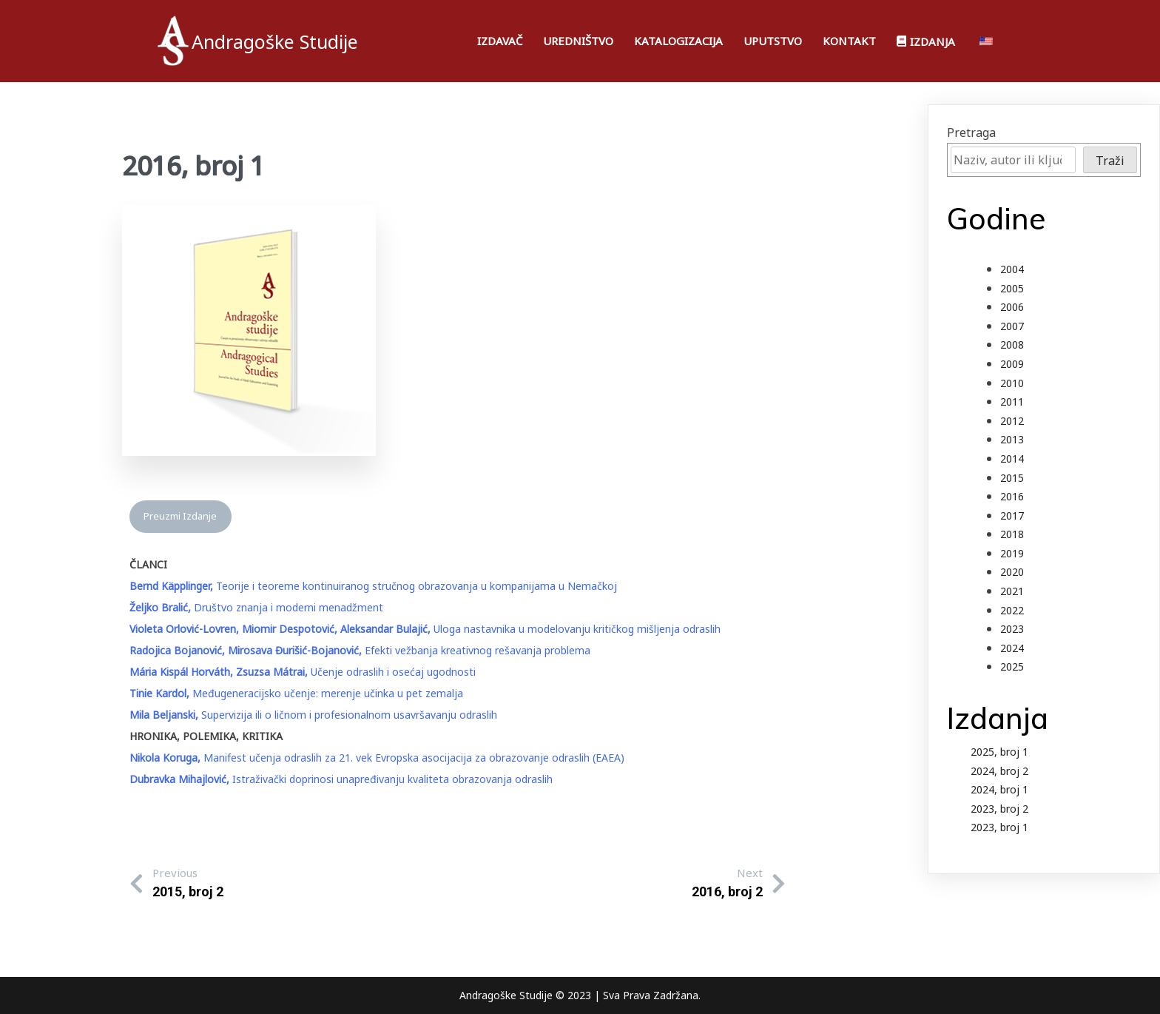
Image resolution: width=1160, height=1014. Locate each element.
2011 (1012, 401)
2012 (1012, 421)
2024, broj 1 (999, 789)
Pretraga (971, 132)
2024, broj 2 (999, 771)
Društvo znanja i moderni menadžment (256, 607)
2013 (1012, 439)
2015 (1012, 478)
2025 (1012, 666)
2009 (1012, 364)
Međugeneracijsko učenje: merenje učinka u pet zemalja (296, 693)
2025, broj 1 (999, 752)
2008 (1012, 345)
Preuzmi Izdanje (180, 516)
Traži (1110, 160)
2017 (1012, 515)
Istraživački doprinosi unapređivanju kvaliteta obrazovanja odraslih (341, 779)
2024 (1012, 648)
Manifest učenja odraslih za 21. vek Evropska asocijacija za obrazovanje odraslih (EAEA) (376, 758)
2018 (1012, 534)
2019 (1012, 553)
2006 (1012, 307)
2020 (1012, 572)
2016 (1012, 496)
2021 (1012, 591)
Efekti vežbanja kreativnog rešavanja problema (359, 650)
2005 (1012, 288)
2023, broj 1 (999, 827)
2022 (1012, 610)
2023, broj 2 (999, 809)
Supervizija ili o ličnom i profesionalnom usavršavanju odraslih (313, 715)
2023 (1012, 629)
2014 (1012, 458)
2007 (1012, 326)
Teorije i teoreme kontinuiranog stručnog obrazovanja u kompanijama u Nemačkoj (373, 586)
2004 (1012, 269)
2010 (1012, 383)
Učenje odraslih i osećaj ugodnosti (302, 672)
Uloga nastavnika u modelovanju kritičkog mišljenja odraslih (425, 629)
